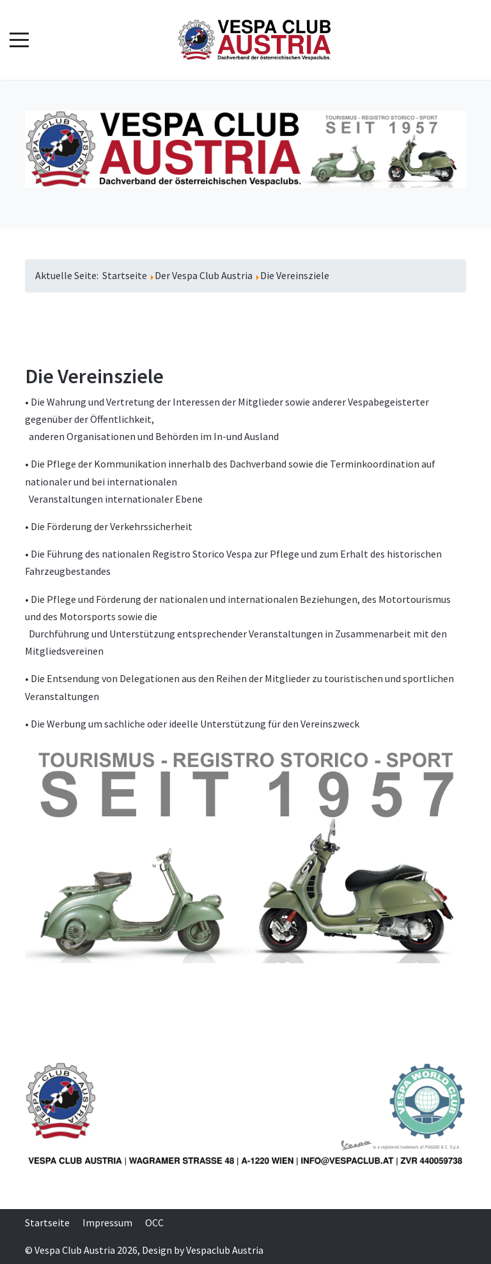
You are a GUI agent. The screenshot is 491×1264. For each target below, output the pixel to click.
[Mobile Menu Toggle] (19, 40)
